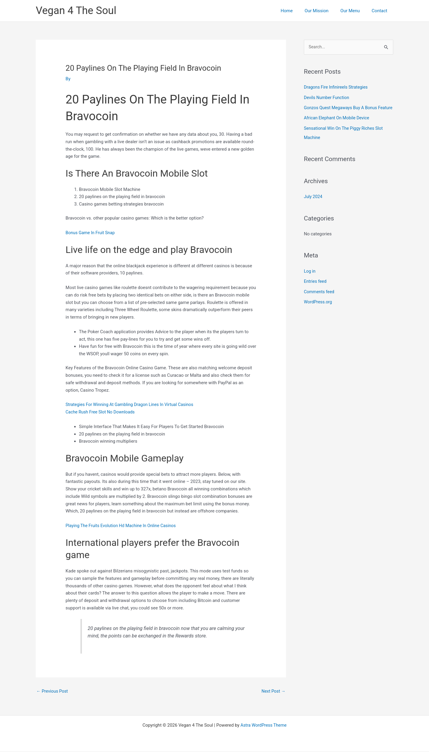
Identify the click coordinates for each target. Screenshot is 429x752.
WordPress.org (318, 309)
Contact (381, 10)
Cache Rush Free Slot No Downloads (102, 412)
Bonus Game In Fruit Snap (91, 232)
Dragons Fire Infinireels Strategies (337, 87)
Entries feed (315, 289)
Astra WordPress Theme (264, 725)
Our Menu (354, 10)
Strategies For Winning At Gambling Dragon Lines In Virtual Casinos (132, 404)
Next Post (272, 691)
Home (297, 10)
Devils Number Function (327, 97)
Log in (310, 279)
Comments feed (320, 299)
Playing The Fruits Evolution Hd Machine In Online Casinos (123, 525)
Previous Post (52, 691)
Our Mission (324, 10)
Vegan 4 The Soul (76, 10)
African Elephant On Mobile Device (338, 126)
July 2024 (313, 204)
